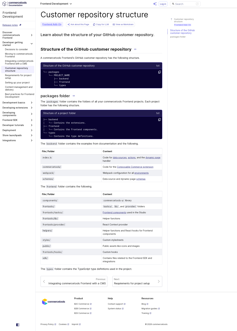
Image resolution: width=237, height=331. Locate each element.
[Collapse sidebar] (18, 325)
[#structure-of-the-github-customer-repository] (185, 31)
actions (132, 157)
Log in (163, 4)
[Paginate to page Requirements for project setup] (137, 281)
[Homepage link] (17, 3)
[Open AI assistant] (154, 3)
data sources (120, 157)
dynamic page (152, 157)
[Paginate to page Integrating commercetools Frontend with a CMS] (74, 281)
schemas (140, 179)
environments (141, 173)
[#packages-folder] (185, 37)
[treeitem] (17, 49)
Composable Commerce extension (135, 167)
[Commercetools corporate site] (54, 301)
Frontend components (114, 212)
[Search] (185, 3)
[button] (56, 4)
